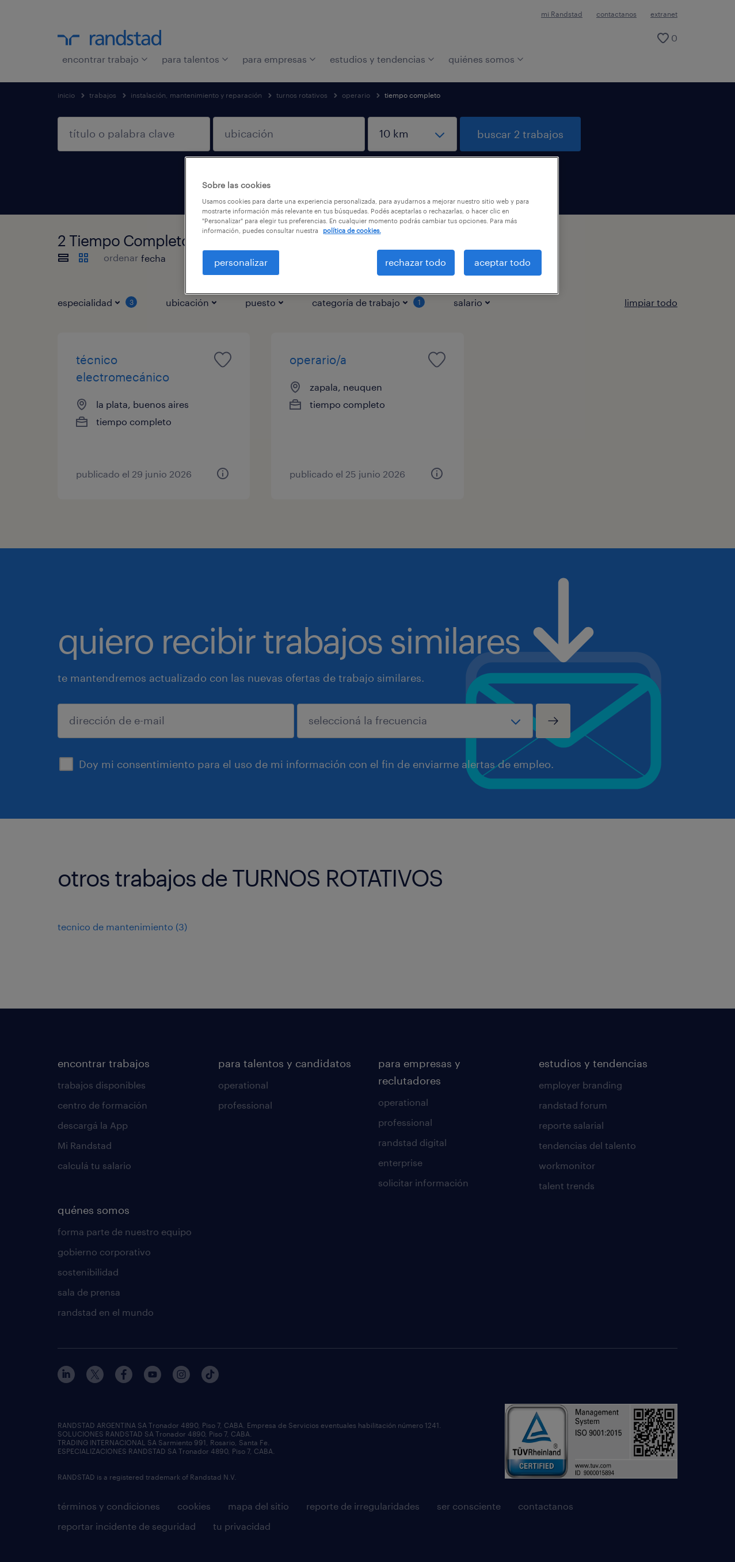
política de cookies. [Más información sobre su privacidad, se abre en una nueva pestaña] (352, 230)
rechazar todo (415, 262)
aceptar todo (502, 262)
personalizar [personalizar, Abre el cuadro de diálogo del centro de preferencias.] (241, 262)
